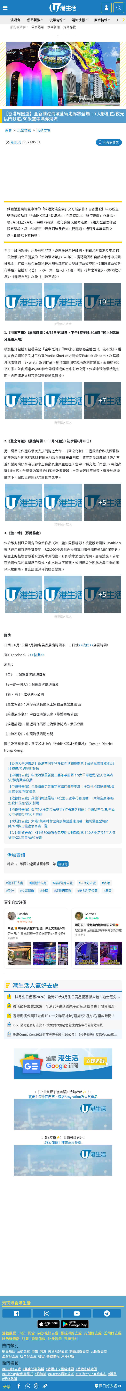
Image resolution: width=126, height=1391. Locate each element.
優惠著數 (33, 19)
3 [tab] (62, 36)
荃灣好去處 (112, 1332)
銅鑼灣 (63, 864)
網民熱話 (8, 1351)
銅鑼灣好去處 (63, 883)
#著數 (112, 1373)
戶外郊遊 (55, 1338)
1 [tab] (54, 36)
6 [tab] (74, 36)
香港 (107, 883)
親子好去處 (15, 883)
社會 (25, 1338)
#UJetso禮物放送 (61, 1373)
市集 (21, 1332)
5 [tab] (70, 36)
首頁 (8, 130)
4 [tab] (66, 36)
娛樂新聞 (53, 27)
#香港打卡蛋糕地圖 (60, 1368)
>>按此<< (86, 644)
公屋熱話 (37, 27)
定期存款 (69, 27)
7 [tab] (64, 41)
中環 (45, 890)
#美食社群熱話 (33, 1368)
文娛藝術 (28, 890)
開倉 (31, 1332)
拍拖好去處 (38, 883)
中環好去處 (88, 883)
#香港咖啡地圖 (86, 1368)
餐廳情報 (38, 1338)
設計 (11, 890)
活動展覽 (43, 130)
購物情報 (78, 19)
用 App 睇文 (111, 142)
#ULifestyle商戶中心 (91, 1373)
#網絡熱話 (9, 1378)
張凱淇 (16, 141)
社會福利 (71, 1338)
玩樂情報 (56, 19)
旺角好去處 (10, 1338)
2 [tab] (58, 36)
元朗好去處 (93, 1332)
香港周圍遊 (63, 890)
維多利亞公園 (88, 890)
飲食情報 (100, 19)
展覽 (108, 890)
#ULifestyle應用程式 (17, 1373)
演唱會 (15, 19)
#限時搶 (40, 1373)
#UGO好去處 (11, 1368)
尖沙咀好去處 (47, 1332)
